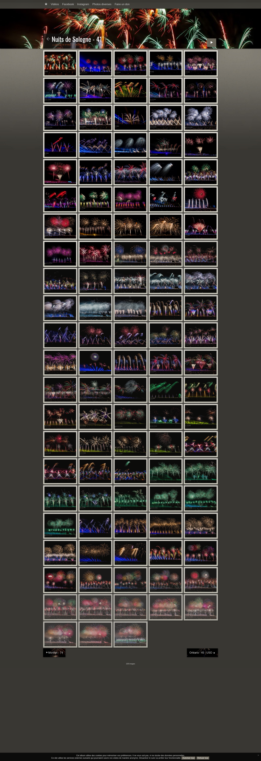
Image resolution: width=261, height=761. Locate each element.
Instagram (83, 4)
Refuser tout (202, 758)
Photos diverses (101, 4)
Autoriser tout (188, 758)
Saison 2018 (81, 45)
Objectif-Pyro (63, 45)
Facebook (68, 4)
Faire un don (122, 4)
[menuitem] (46, 4)
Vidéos (55, 4)
